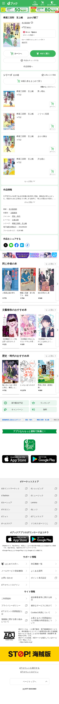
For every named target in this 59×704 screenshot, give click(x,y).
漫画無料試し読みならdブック (11, 420)
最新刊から (52, 87)
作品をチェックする (31, 60)
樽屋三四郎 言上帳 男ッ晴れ (30, 91)
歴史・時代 (16, 216)
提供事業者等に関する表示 (41, 598)
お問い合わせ (7, 578)
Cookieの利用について (40, 612)
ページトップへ (29, 681)
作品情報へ (28, 66)
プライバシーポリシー (10, 605)
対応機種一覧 (36, 564)
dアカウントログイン (10, 585)
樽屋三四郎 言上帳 (19, 223)
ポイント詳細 (28, 35)
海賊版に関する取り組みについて (11, 620)
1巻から (43, 87)
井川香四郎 (26, 23)
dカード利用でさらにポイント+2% (32, 39)
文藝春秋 (13, 213)
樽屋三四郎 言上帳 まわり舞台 (31, 136)
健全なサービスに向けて (41, 605)
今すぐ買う (45, 53)
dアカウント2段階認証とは (12, 612)
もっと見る (50, 264)
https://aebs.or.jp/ (26, 642)
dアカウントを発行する (29, 668)
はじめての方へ (9, 563)
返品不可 (24, 42)
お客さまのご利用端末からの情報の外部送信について (41, 620)
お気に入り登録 (50, 75)
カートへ (18, 53)
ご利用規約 (6, 598)
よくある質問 (36, 571)
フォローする (32, 22)
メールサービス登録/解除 (12, 571)
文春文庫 (15, 220)
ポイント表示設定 (38, 578)
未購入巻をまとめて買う (31, 81)
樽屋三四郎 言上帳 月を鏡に (30, 159)
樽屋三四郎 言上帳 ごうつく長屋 (32, 114)
